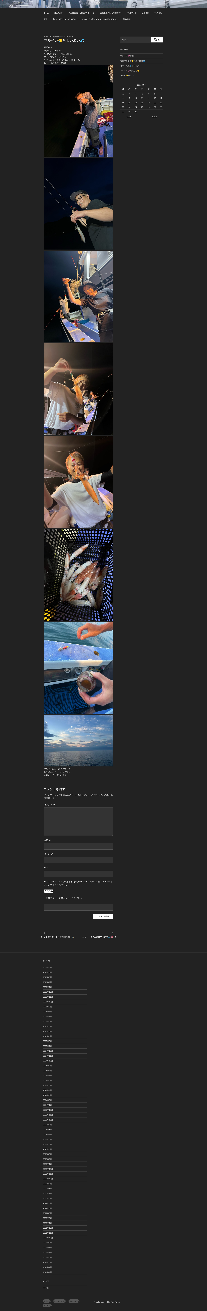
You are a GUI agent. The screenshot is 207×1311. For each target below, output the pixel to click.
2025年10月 (48, 1002)
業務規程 (127, 19)
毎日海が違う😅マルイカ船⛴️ (132, 61)
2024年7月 (47, 1075)
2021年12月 (48, 1228)
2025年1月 (47, 1046)
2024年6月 (47, 1080)
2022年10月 (48, 1179)
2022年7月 (47, 1193)
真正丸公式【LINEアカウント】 (82, 13)
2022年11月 (48, 1174)
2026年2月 (47, 982)
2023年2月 (47, 1159)
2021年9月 (47, 1243)
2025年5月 (47, 1026)
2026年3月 (47, 977)
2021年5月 (47, 1262)
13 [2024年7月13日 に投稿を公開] (155, 98)
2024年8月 (47, 1071)
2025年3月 (47, 1036)
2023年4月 (47, 1149)
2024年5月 (47, 1085)
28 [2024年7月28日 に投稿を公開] (161, 107)
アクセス (158, 13)
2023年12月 (48, 1110)
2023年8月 (47, 1130)
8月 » (154, 116)
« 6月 (129, 116)
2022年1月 (47, 1223)
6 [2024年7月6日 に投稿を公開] (155, 94)
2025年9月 (47, 1007)
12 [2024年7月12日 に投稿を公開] (148, 98)
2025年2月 (47, 1041)
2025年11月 (48, 997)
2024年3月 (47, 1095)
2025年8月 (47, 1012)
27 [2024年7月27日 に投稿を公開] (155, 107)
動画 (45, 19)
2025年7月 (47, 1016)
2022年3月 (47, 1213)
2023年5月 (47, 1144)
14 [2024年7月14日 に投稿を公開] (161, 98)
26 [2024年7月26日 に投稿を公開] (148, 107)
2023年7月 (47, 1135)
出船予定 (145, 13)
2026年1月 (47, 987)
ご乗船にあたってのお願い (111, 13)
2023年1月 (47, 1164)
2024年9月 (47, 1066)
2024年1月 (47, 1105)
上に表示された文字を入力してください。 (64, 898)
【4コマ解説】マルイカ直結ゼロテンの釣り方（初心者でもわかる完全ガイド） (85, 19)
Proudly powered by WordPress (107, 1302)
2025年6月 (47, 1021)
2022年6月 (47, 1198)
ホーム (46, 13)
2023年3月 (47, 1154)
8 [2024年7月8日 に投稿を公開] (123, 98)
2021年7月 (47, 1252)
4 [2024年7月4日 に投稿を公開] (142, 94)
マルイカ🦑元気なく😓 (130, 71)
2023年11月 (48, 1115)
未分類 (46, 1288)
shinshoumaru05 (66, 36)
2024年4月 (47, 1090)
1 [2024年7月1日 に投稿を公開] (123, 94)
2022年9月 (47, 1184)
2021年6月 (47, 1257)
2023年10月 (48, 1120)
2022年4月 (47, 1208)
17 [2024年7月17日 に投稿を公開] (136, 103)
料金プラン (132, 13)
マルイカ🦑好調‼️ (127, 56)
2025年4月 (47, 1031)
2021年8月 (47, 1248)
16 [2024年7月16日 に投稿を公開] (129, 103)
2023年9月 (47, 1125)
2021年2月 (47, 1272)
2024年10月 (48, 1061)
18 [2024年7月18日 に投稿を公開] (142, 103)
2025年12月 (48, 992)
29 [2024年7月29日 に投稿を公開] (123, 112)
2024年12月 (48, 1051)
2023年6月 (47, 1139)
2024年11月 (48, 1056)
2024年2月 (47, 1100)
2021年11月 (48, 1233)
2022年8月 (47, 1189)
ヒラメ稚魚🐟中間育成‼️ (130, 66)
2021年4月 (47, 1267)
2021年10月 (48, 1238)
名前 (47, 840)
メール (48, 854)
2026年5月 (47, 967)
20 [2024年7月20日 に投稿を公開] (155, 103)
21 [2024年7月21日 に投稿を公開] (161, 103)
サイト (47, 868)
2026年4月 (47, 972)
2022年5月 (47, 1203)
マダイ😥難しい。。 (128, 75)
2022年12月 (48, 1169)
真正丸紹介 (58, 13)
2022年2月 (47, 1218)
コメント (49, 805)
